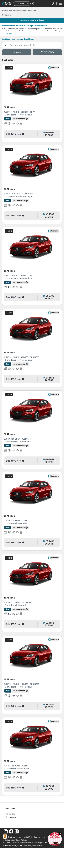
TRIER (16, 52)
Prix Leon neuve (10, 817)
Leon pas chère (10, 814)
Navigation (6, 15)
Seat (57, 31)
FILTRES (47, 52)
